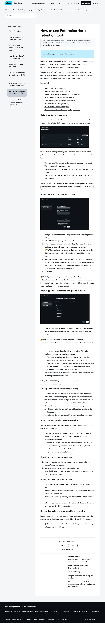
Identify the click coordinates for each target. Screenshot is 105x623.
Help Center (18, 3)
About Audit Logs (15, 31)
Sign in (95, 3)
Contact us (68, 3)
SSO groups (61, 357)
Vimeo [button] (50, 3)
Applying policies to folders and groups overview (62, 94)
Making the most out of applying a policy (59, 97)
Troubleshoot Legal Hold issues (16, 65)
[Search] (20, 15)
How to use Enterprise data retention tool (17, 92)
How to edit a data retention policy (57, 106)
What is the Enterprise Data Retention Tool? (17, 84)
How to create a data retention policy (58, 91)
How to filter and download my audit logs (16, 47)
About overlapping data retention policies (60, 100)
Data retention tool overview (55, 88)
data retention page (63, 234)
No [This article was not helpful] (73, 545)
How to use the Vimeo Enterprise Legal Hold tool (17, 75)
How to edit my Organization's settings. (66, 67)
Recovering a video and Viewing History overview (62, 109)
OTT (58, 3)
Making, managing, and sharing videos (32, 10)
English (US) (95, 619)
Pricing (76, 3)
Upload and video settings (55, 10)
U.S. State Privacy (49, 619)
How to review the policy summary (57, 103)
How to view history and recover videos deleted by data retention (16, 103)
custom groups (76, 360)
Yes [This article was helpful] (62, 545)
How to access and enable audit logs (16, 38)
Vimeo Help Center (11, 10)
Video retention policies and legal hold (78, 10)
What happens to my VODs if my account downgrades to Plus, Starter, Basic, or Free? (81, 584)
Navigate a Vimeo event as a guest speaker (80, 576)
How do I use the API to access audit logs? (17, 57)
